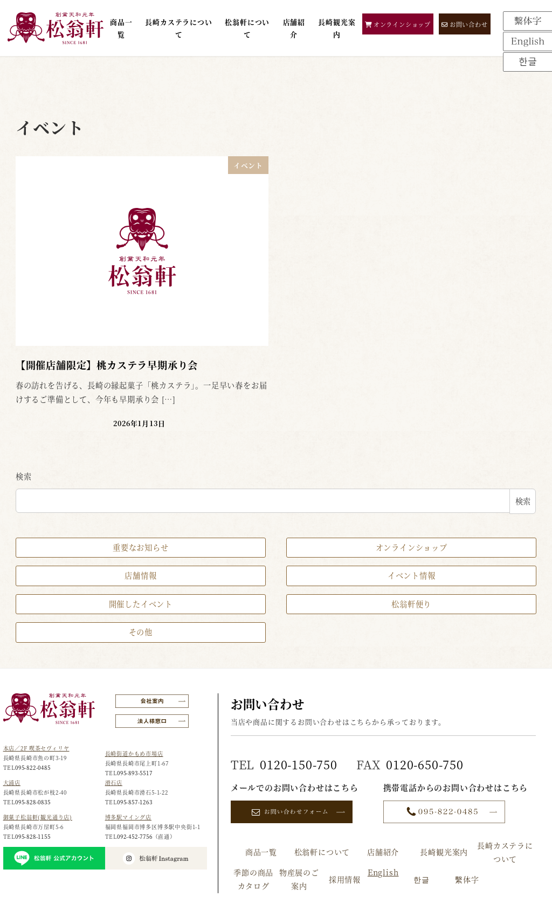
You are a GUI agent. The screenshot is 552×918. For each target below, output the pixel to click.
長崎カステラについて (505, 852)
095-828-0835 (33, 802)
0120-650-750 (425, 764)
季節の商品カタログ (253, 879)
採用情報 (345, 879)
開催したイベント (140, 604)
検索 (24, 476)
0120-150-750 (298, 764)
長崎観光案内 (444, 851)
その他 (141, 632)
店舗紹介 (383, 851)
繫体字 (467, 879)
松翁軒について (322, 851)
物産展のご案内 (299, 879)
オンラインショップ (398, 24)
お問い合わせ (464, 24)
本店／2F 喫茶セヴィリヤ (36, 748)
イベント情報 (412, 575)
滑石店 (113, 782)
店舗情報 (140, 575)
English (383, 872)
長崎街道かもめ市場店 (134, 753)
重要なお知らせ (141, 547)
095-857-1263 (135, 802)
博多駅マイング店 (128, 817)
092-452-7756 (135, 836)
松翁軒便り (411, 604)
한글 (421, 879)
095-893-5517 (135, 773)
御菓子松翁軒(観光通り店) (37, 817)
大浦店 (11, 782)
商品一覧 (261, 851)
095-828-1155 (33, 836)
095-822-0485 (33, 767)
